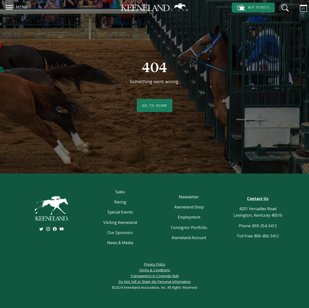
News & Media (120, 242)
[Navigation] (9, 6)
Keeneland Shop (189, 207)
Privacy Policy (154, 264)
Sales (120, 191)
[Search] (284, 7)
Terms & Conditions (154, 270)
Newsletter (189, 197)
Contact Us (257, 198)
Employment (189, 217)
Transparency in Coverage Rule (154, 276)
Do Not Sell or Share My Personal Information (154, 281)
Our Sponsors (120, 232)
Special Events (120, 212)
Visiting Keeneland (120, 222)
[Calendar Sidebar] (301, 7)
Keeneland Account (189, 237)
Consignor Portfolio (189, 227)
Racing (120, 202)
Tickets (253, 7)
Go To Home (154, 105)
